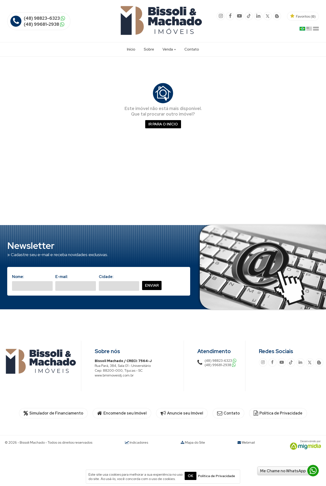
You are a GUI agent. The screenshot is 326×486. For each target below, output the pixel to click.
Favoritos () (303, 16)
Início (131, 49)
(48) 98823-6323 (42, 18)
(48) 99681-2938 (41, 24)
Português (302, 29)
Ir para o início (163, 124)
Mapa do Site (195, 442)
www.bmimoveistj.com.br (114, 375)
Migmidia (304, 445)
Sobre (149, 49)
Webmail (248, 442)
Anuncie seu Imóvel (182, 413)
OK (190, 475)
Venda (169, 49)
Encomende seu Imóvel (122, 413)
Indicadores (136, 442)
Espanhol (316, 29)
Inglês (309, 29)
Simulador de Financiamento (53, 413)
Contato (191, 49)
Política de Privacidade (278, 413)
